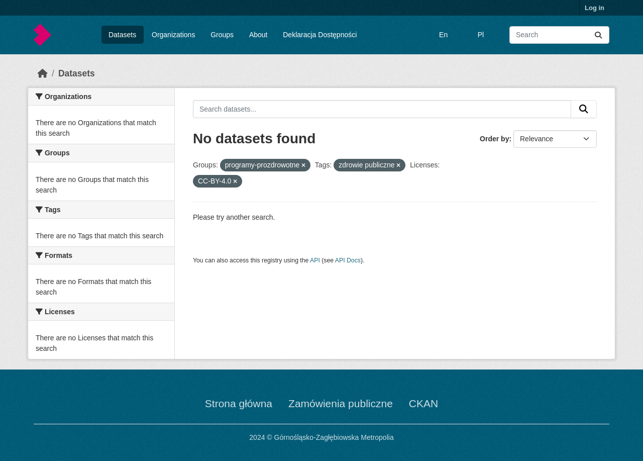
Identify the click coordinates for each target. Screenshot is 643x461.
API (315, 260)
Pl (481, 35)
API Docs (348, 260)
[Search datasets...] (559, 35)
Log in (594, 8)
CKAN (423, 403)
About (258, 35)
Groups (222, 35)
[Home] (43, 73)
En (443, 35)
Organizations (173, 35)
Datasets (122, 35)
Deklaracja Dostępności (320, 35)
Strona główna (238, 403)
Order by (494, 139)
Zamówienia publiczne (340, 403)
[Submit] (598, 35)
